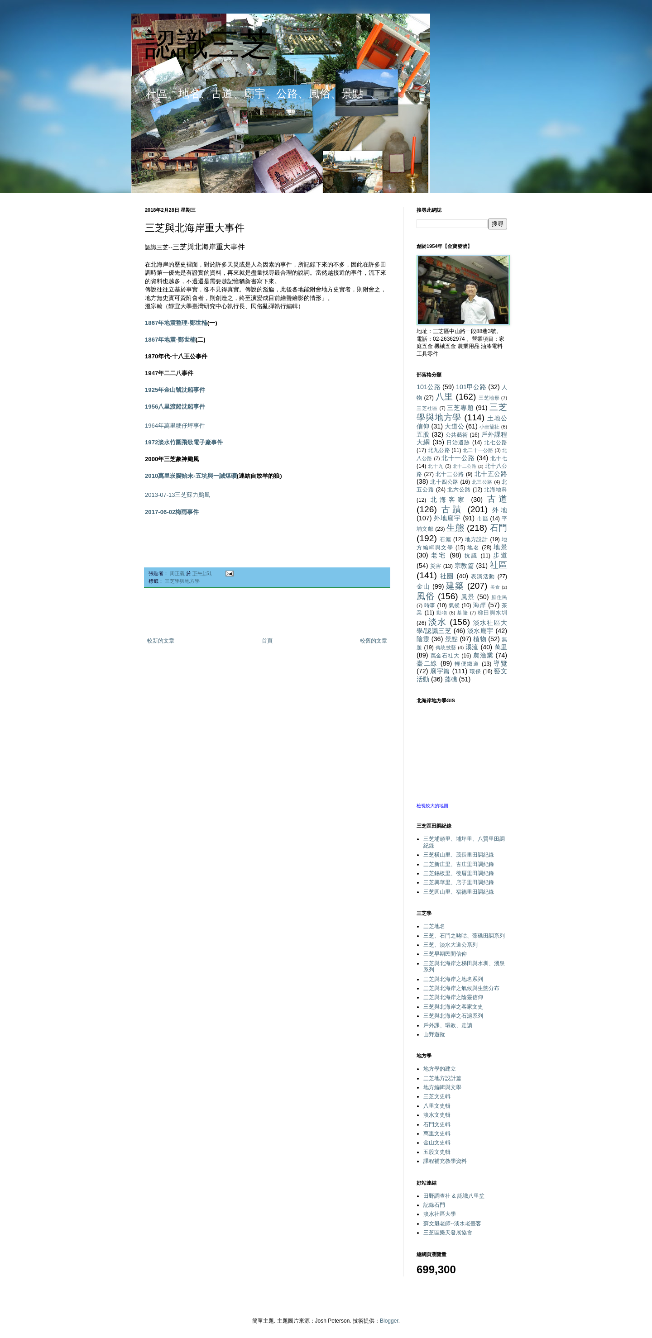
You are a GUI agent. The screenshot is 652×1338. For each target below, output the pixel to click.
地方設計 (477, 539)
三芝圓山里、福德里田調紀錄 (458, 892)
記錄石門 (434, 1205)
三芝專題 (460, 407)
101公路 (429, 386)
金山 (423, 586)
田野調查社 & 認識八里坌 (453, 1196)
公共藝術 (457, 435)
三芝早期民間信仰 (445, 954)
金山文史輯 (437, 1142)
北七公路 (495, 442)
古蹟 (452, 509)
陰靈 (423, 639)
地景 (500, 547)
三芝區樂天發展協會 (447, 1232)
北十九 (436, 466)
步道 (500, 555)
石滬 (445, 539)
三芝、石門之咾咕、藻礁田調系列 (464, 936)
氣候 (454, 605)
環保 (475, 671)
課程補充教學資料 (445, 1161)
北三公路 (482, 482)
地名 (473, 547)
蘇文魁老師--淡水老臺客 (452, 1223)
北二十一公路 (478, 450)
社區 (498, 565)
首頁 (267, 641)
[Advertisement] (267, 612)
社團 (447, 576)
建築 (455, 585)
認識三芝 (208, 44)
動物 (441, 612)
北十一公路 (458, 458)
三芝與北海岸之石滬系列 (453, 1016)
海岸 (479, 605)
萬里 (501, 647)
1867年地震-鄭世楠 (170, 339)
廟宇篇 (440, 671)
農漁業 (483, 655)
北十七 (498, 458)
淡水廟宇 (480, 630)
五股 (423, 434)
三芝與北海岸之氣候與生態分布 (461, 988)
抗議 (471, 555)
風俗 (426, 596)
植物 (479, 639)
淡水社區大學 (439, 1214)
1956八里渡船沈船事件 (175, 406)
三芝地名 (434, 926)
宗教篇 (464, 565)
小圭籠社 (489, 426)
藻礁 (451, 679)
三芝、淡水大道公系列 (450, 945)
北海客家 (449, 499)
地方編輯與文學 (442, 1087)
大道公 (454, 426)
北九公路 (439, 450)
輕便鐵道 (467, 664)
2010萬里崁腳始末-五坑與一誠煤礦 (191, 475)
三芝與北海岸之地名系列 (453, 979)
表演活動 (483, 576)
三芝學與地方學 (182, 581)
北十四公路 (444, 482)
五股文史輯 (437, 1152)
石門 (498, 528)
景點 (451, 639)
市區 (483, 518)
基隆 (462, 612)
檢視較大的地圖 (432, 805)
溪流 (472, 647)
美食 (495, 587)
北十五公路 (491, 473)
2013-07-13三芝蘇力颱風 (178, 494)
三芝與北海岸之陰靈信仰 (453, 997)
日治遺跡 (458, 442)
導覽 (500, 663)
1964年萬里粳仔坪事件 (175, 425)
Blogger (389, 1321)
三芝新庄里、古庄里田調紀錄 (458, 864)
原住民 (499, 597)
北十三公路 (450, 474)
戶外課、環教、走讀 (447, 1025)
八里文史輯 (437, 1106)
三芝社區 (427, 408)
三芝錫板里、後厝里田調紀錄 (458, 873)
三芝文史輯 (437, 1096)
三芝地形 (489, 397)
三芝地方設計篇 (442, 1078)
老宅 (438, 555)
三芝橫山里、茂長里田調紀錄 (458, 855)
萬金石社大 (445, 655)
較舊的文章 (373, 641)
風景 (468, 596)
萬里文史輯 (437, 1133)
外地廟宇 (447, 518)
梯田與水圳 (492, 612)
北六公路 (458, 489)
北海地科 (495, 489)
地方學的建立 (439, 1069)
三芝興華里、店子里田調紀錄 (458, 882)
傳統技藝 (446, 647)
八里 (444, 396)
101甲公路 (471, 386)
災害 (435, 566)
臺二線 (427, 663)
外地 (499, 510)
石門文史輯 (437, 1124)
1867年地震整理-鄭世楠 (176, 322)
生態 (455, 528)
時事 (430, 605)
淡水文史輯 (437, 1115)
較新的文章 (160, 641)
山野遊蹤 (434, 1034)
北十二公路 (465, 466)
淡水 (437, 622)
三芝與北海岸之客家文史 (453, 1007)
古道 (497, 499)
